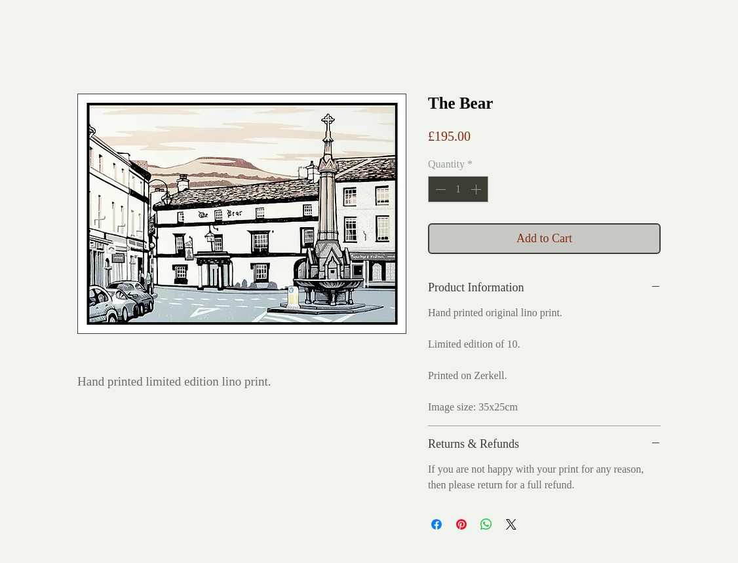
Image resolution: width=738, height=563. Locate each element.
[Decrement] (439, 189)
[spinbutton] (458, 189)
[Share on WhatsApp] (486, 524)
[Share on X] (511, 524)
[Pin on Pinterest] (461, 524)
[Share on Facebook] (436, 524)
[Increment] (477, 189)
